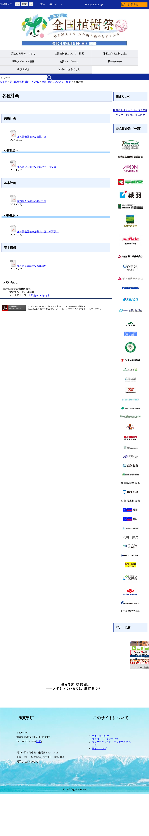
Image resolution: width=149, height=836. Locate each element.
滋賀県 (3, 81)
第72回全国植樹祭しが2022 (24, 81)
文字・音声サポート (51, 4)
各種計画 (78, 81)
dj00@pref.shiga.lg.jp (39, 295)
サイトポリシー (100, 777)
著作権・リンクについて (105, 781)
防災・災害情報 (129, 4)
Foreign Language (94, 4)
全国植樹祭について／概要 (56, 81)
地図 (38, 783)
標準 (24, 4)
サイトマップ (99, 790)
